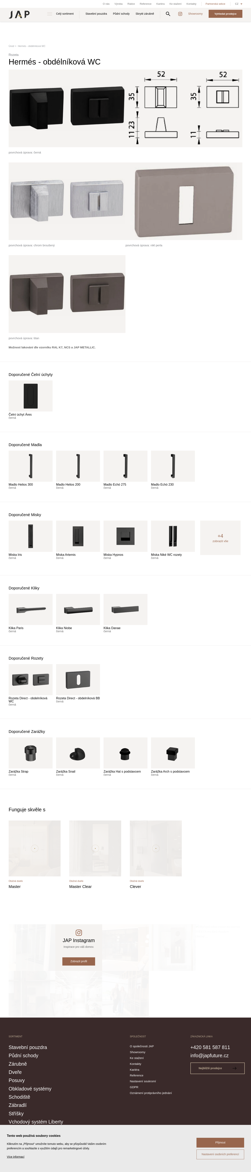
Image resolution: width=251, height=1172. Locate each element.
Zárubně (18, 1064)
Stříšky (16, 1113)
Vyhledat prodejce (225, 13)
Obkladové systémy (30, 1088)
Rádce (131, 3)
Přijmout (220, 1142)
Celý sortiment (65, 13)
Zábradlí (18, 1105)
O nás (106, 3)
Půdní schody (121, 13)
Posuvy (17, 1080)
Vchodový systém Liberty (36, 1121)
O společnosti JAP (142, 1046)
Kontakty (191, 3)
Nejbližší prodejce (217, 1068)
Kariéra (160, 3)
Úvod (11, 46)
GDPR (134, 1087)
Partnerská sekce (215, 3)
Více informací (15, 1156)
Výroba (119, 3)
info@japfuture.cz (209, 1055)
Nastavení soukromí (143, 1081)
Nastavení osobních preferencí (220, 1154)
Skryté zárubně (145, 13)
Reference (146, 3)
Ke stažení (176, 3)
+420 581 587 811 (210, 1047)
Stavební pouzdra (96, 13)
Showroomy (195, 13)
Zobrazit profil (78, 961)
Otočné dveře (16, 881)
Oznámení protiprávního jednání (151, 1093)
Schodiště (19, 1097)
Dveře (15, 1072)
